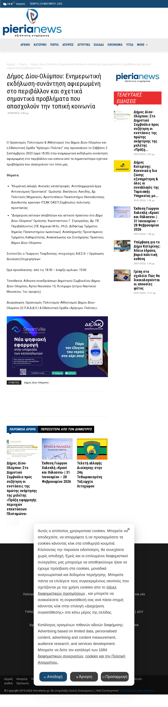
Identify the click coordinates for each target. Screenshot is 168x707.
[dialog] (84, 605)
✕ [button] (128, 529)
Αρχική (11, 64)
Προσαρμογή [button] (114, 677)
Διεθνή (8, 683)
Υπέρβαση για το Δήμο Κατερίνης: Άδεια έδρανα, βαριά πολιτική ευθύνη (147, 250)
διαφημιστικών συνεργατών (60, 656)
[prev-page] (9, 522)
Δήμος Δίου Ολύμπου (36, 382)
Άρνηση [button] (84, 677)
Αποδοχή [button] (53, 677)
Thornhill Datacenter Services (136, 690)
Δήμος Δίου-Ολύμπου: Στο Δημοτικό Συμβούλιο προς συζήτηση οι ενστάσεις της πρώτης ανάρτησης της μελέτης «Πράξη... (146, 131)
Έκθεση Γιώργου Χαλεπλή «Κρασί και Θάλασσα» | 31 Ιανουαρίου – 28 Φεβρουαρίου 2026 (56, 472)
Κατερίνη (22, 679)
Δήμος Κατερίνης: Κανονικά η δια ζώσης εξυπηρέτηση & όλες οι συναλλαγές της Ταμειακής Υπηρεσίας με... (146, 179)
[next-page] (16, 522)
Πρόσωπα (23, 683)
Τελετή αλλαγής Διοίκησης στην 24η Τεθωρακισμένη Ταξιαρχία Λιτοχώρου (89, 474)
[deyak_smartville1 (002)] (57, 346)
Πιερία (23, 64)
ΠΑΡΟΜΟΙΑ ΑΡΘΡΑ (22, 429)
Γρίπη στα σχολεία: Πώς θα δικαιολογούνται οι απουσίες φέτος (147, 279)
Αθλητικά (136, 679)
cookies (91, 656)
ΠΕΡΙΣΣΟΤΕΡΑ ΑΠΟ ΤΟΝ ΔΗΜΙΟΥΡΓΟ (66, 429)
